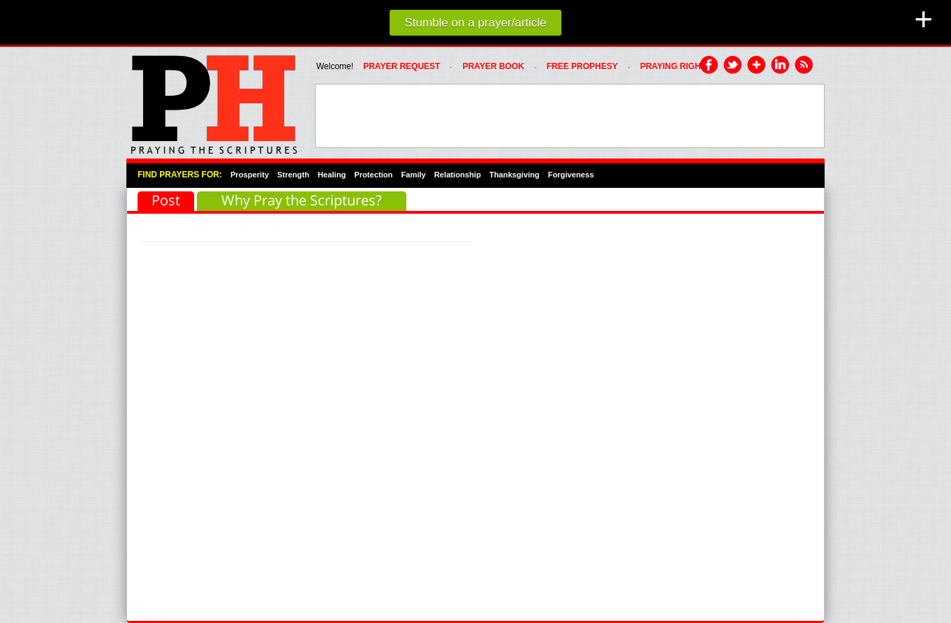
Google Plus (757, 65)
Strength (293, 174)
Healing (332, 174)
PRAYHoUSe (213, 100)
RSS (804, 65)
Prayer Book (493, 66)
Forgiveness (571, 174)
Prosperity (249, 174)
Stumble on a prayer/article (475, 22)
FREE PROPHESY (582, 66)
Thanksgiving (514, 174)
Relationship (457, 174)
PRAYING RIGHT (673, 66)
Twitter (733, 65)
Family (413, 174)
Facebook (709, 65)
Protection (373, 174)
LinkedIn (780, 65)
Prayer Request (401, 66)
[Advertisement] (570, 116)
